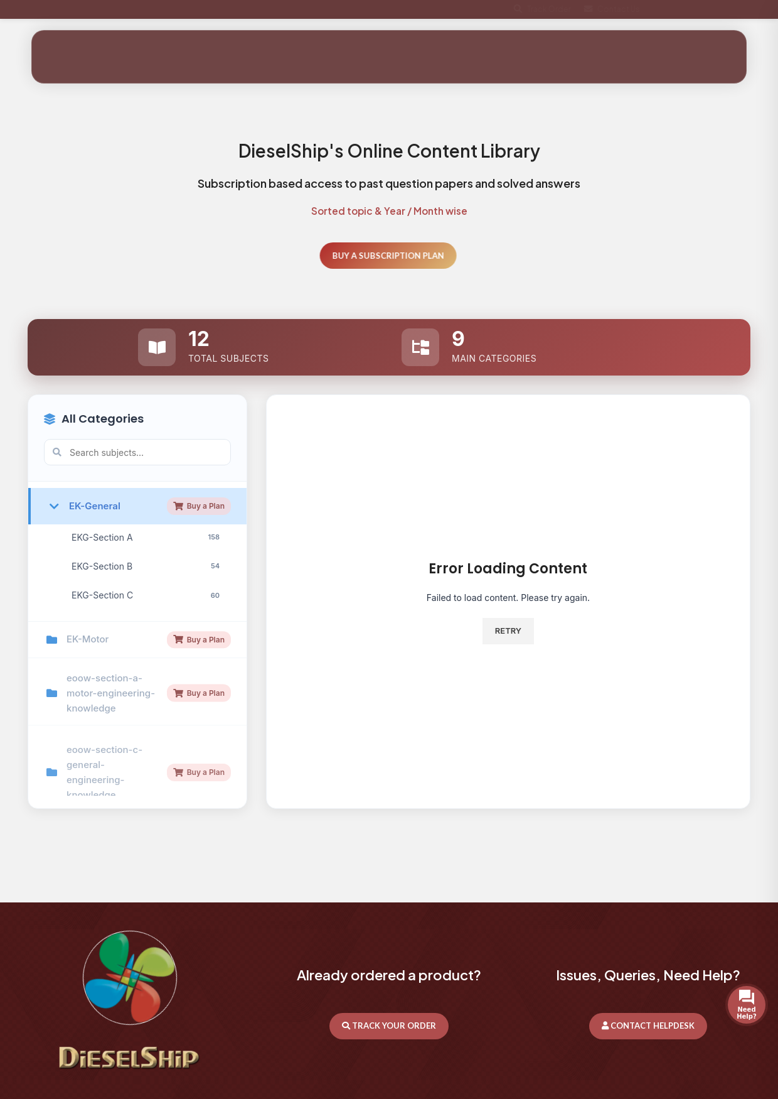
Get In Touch (704, 51)
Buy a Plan (199, 573)
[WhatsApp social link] (747, 9)
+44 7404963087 (68, 9)
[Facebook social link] (702, 9)
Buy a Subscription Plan (368, 256)
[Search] (589, 50)
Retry (508, 630)
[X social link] (725, 9)
